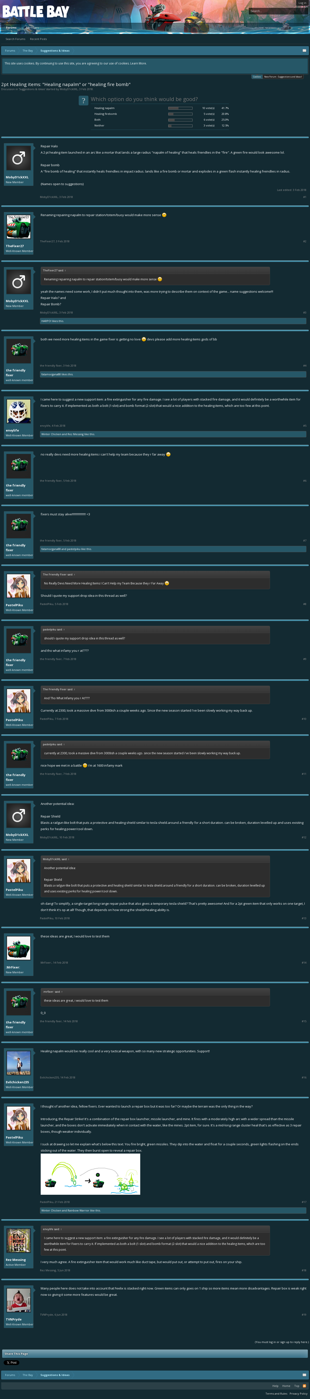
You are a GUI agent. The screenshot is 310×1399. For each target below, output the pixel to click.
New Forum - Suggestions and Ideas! (283, 76)
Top (296, 1386)
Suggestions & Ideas (32, 89)
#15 (304, 1021)
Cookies (257, 76)
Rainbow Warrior (78, 1210)
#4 (304, 365)
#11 (304, 774)
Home (286, 1386)
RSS (304, 1386)
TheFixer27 (14, 246)
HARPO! (46, 321)
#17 (304, 1202)
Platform (20, 11)
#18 (304, 1270)
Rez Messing (76, 434)
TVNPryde (14, 1319)
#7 (304, 540)
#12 (304, 837)
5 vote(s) (209, 114)
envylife (12, 430)
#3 (304, 312)
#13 (304, 918)
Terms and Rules (276, 1393)
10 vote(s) (208, 108)
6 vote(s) (209, 119)
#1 (304, 197)
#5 (304, 425)
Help (275, 1386)
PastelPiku (73, 549)
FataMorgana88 (51, 374)
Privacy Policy (299, 1393)
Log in (302, 3)
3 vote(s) (209, 125)
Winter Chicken (51, 434)
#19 (304, 1314)
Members (32, 27)
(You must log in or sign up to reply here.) (282, 1342)
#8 (304, 604)
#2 (304, 241)
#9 (304, 659)
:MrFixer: (13, 967)
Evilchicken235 (17, 1082)
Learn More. (138, 63)
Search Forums (15, 39)
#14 (304, 962)
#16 (304, 1077)
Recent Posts (38, 39)
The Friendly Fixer (15, 372)
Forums (11, 27)
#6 (304, 480)
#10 (304, 719)
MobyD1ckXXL (69, 89)
